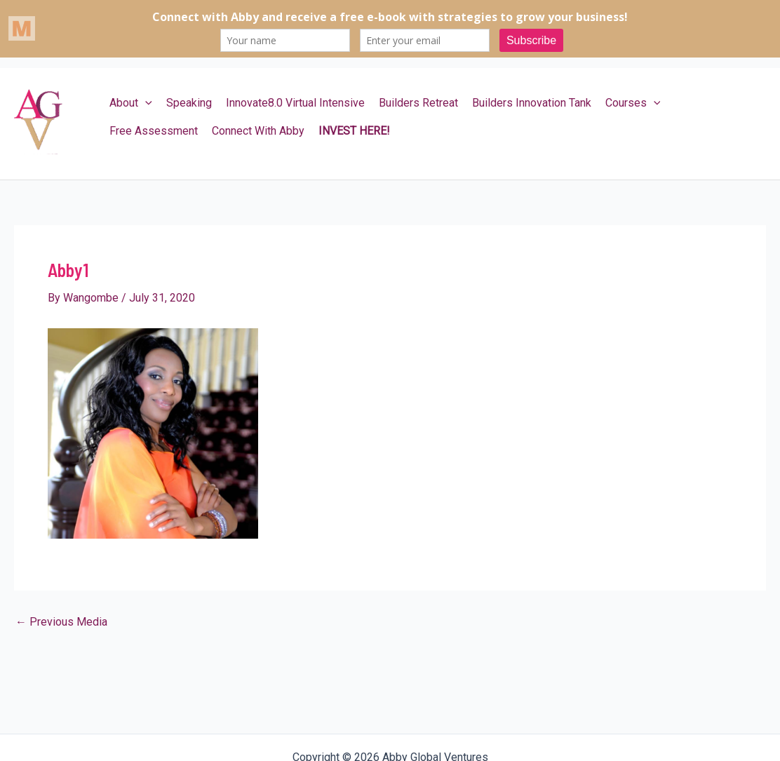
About (130, 103)
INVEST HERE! (354, 130)
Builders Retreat (418, 102)
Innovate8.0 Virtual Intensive (295, 102)
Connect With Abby (258, 130)
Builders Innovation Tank (531, 102)
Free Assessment (153, 130)
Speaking (189, 102)
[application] (145, 103)
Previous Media (61, 622)
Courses (633, 103)
